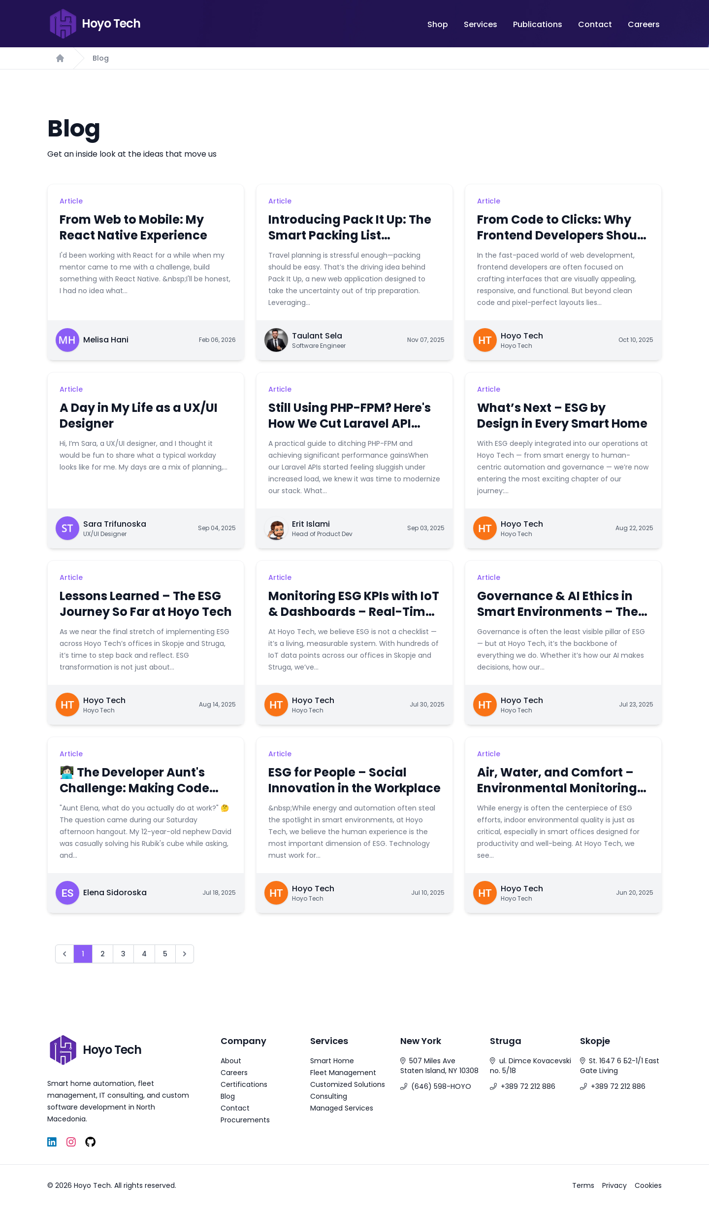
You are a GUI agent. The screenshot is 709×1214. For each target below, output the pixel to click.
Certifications (244, 1084)
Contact (595, 24)
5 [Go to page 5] (165, 954)
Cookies (648, 1185)
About (231, 1061)
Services (480, 24)
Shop (437, 24)
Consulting (328, 1096)
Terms (583, 1185)
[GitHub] (90, 1142)
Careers (644, 24)
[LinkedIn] (52, 1142)
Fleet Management (343, 1073)
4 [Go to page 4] (144, 954)
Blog (101, 58)
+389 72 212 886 (528, 1086)
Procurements (245, 1120)
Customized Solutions (347, 1084)
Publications (537, 24)
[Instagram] (71, 1142)
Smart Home (332, 1061)
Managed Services (341, 1108)
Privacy (614, 1185)
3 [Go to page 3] (123, 954)
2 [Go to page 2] (102, 954)
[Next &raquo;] (184, 953)
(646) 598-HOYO (441, 1086)
